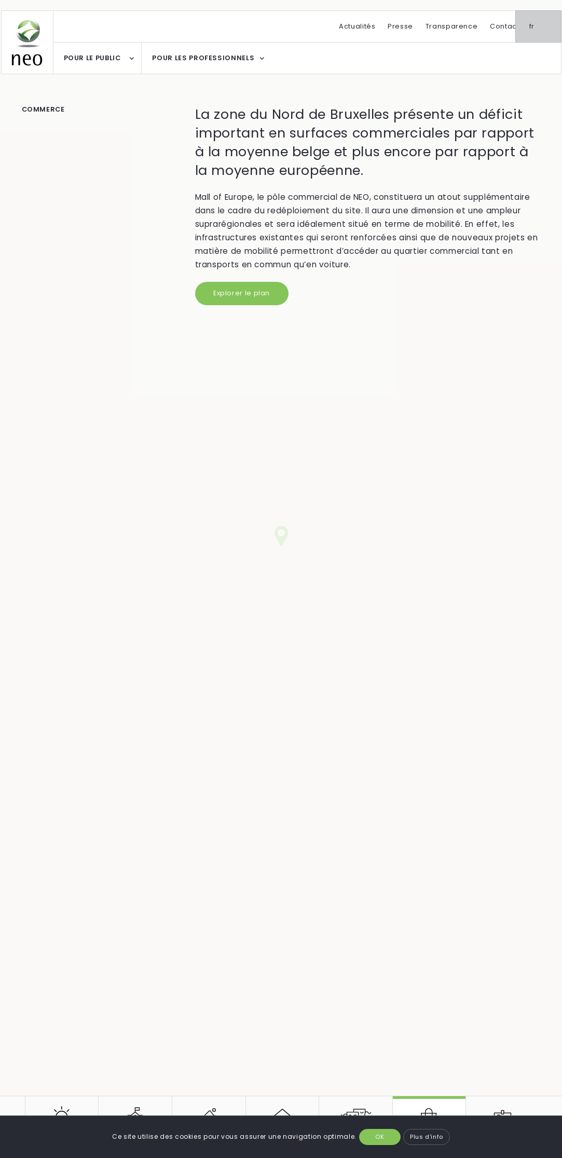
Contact (504, 26)
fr (546, 26)
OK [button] (379, 1137)
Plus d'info (426, 1137)
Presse (400, 26)
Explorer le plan (241, 293)
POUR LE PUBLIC (92, 57)
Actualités (357, 26)
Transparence (452, 26)
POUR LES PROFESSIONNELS (203, 57)
